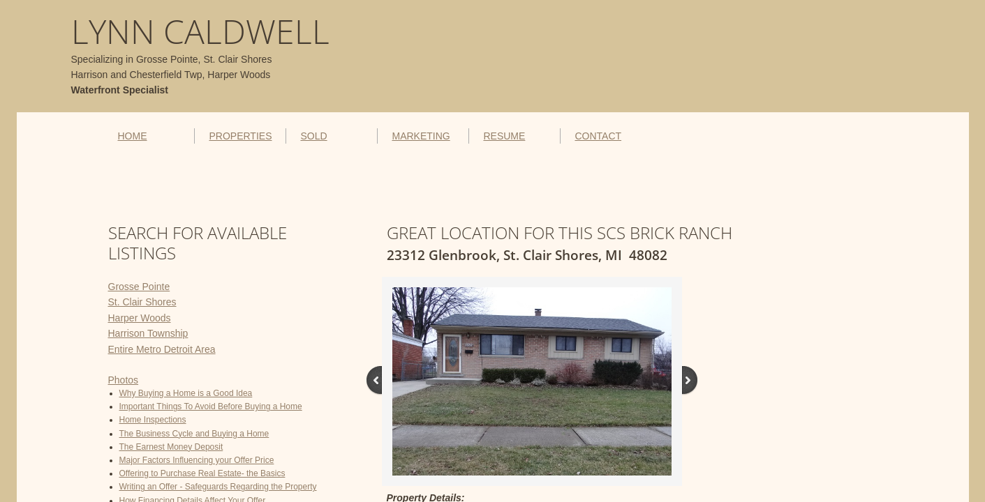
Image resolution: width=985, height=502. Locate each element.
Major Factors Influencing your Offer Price (196, 460)
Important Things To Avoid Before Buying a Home (210, 406)
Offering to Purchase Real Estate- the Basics (202, 473)
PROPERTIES (240, 136)
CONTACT (598, 136)
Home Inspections (152, 420)
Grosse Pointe (139, 286)
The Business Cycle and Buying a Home (194, 434)
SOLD (313, 136)
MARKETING (421, 136)
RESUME (504, 136)
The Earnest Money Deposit (171, 447)
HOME (132, 136)
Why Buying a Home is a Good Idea (186, 393)
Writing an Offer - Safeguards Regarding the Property (218, 487)
